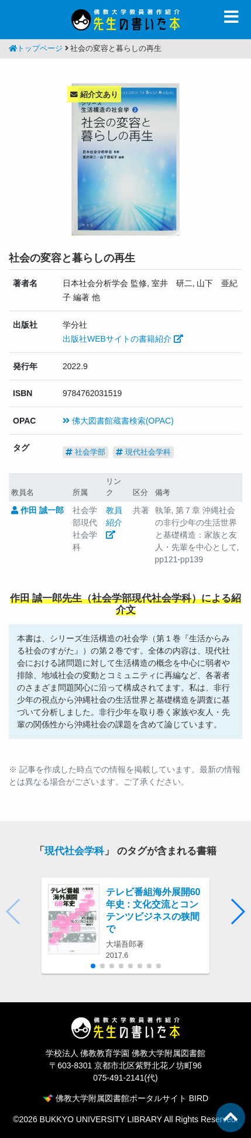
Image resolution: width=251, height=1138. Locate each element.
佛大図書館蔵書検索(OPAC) (118, 420)
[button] (237, 911)
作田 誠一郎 (37, 510)
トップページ (36, 48)
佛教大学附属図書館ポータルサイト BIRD (125, 1098)
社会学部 (85, 452)
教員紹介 (114, 522)
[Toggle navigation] (231, 17)
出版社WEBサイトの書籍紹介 (123, 338)
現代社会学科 (143, 452)
